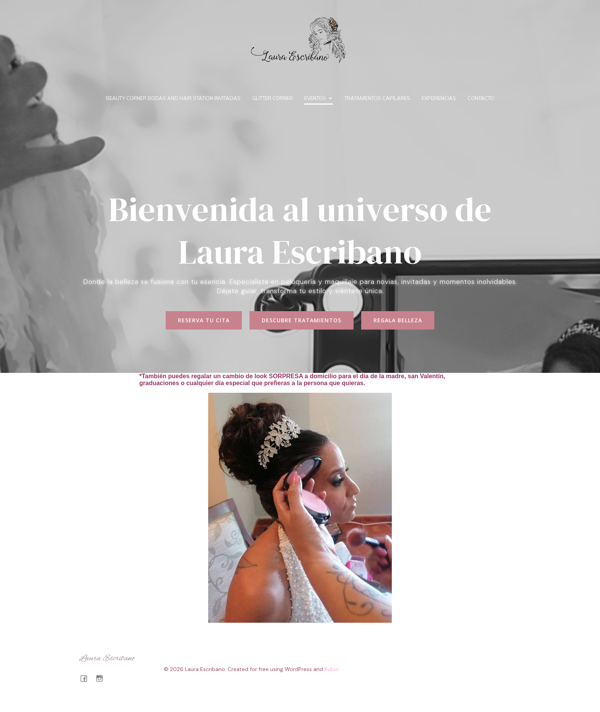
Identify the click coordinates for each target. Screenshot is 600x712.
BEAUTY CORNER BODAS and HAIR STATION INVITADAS (173, 98)
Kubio (331, 669)
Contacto (481, 98)
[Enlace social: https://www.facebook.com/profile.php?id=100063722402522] (87, 678)
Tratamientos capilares (377, 98)
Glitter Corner (272, 98)
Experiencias (439, 98)
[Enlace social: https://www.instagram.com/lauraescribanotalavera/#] (102, 678)
